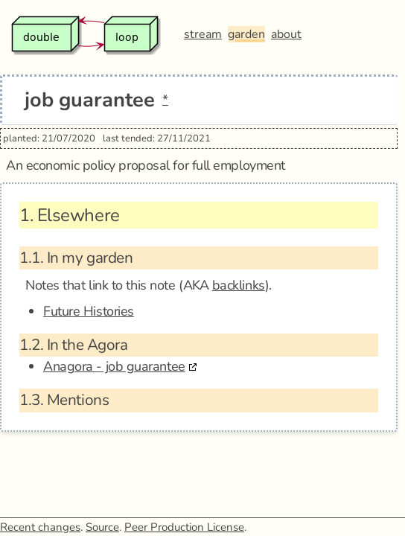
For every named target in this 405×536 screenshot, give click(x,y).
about (286, 34)
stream (203, 34)
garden (246, 34)
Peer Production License (184, 527)
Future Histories (88, 311)
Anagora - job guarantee (114, 366)
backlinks (238, 285)
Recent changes (40, 527)
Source (102, 527)
